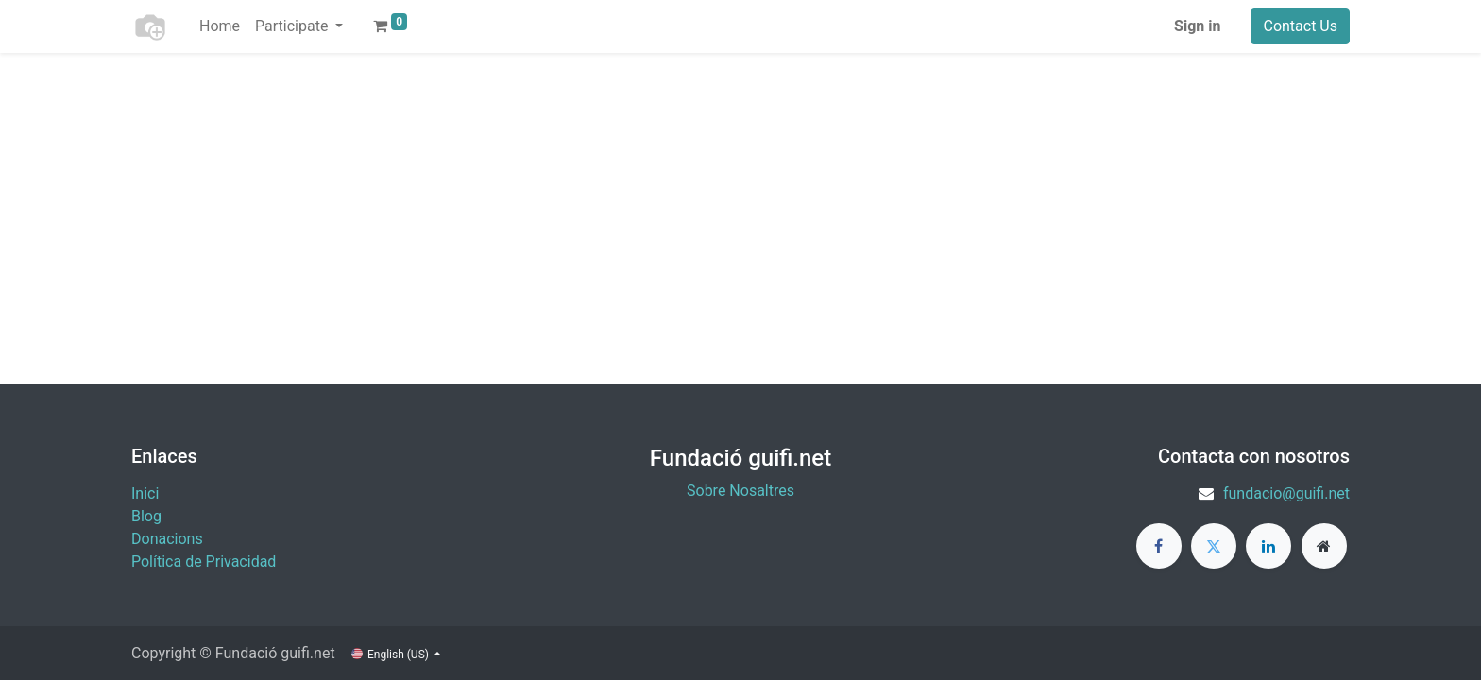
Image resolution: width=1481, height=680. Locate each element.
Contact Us (1300, 26)
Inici (145, 493)
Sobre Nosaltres (740, 491)
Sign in (1197, 26)
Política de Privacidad (203, 561)
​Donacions (167, 539)
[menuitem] (219, 26)
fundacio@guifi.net (1286, 493)
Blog (146, 516)
